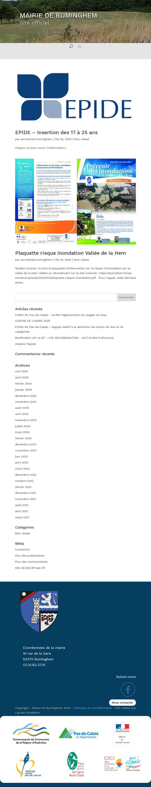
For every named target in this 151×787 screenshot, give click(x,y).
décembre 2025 (25, 395)
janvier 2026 (23, 389)
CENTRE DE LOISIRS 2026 (32, 320)
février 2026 (23, 383)
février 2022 (23, 486)
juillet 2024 (23, 426)
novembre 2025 (25, 401)
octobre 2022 (24, 480)
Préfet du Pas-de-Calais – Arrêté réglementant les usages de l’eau (61, 314)
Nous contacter (122, 702)
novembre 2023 (26, 450)
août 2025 (22, 407)
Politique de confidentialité (92, 707)
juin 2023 (21, 456)
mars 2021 (22, 517)
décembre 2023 (26, 444)
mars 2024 (22, 432)
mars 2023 (22, 468)
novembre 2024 (26, 420)
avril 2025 (21, 413)
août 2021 (22, 505)
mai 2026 (21, 371)
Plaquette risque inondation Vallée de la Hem (70, 253)
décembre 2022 (25, 474)
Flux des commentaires (31, 561)
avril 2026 (22, 377)
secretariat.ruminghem (36, 139)
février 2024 (23, 438)
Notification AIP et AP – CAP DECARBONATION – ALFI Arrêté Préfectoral (64, 337)
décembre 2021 (25, 492)
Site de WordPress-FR (30, 567)
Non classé (81, 139)
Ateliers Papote (25, 343)
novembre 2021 (25, 499)
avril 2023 (22, 462)
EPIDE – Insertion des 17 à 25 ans (56, 132)
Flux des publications (29, 555)
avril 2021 (21, 511)
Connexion (22, 549)
